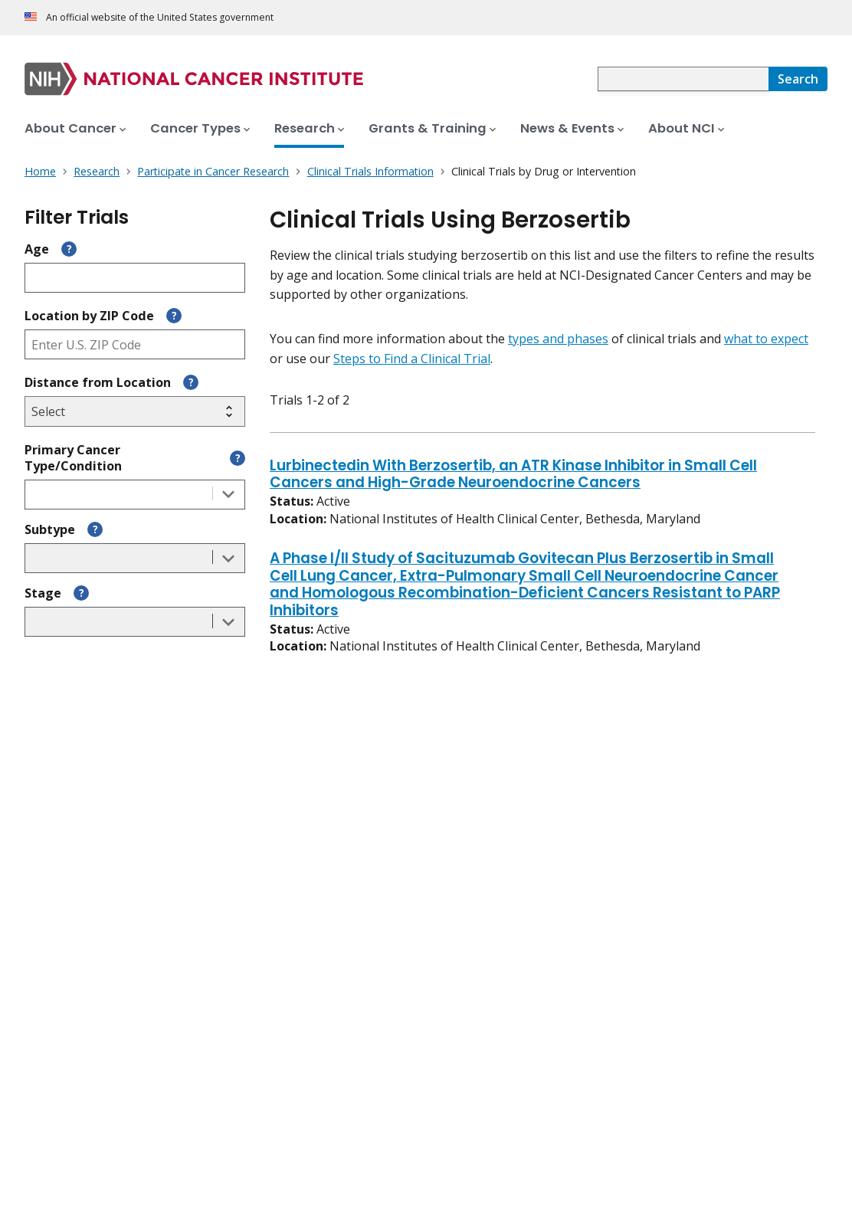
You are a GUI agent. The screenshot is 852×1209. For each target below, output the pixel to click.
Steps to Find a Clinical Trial (411, 358)
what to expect (766, 338)
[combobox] (683, 79)
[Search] (797, 79)
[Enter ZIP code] (135, 344)
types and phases (558, 338)
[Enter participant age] (135, 278)
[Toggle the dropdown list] (228, 494)
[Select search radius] (135, 411)
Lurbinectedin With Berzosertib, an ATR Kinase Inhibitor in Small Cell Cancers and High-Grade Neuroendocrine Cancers (513, 475)
